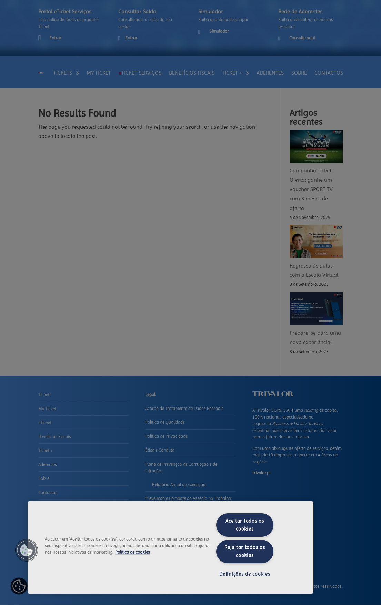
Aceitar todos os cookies (244, 525)
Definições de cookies (244, 574)
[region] (170, 547)
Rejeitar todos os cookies (244, 551)
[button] (27, 550)
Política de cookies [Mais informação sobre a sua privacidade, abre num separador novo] (132, 552)
